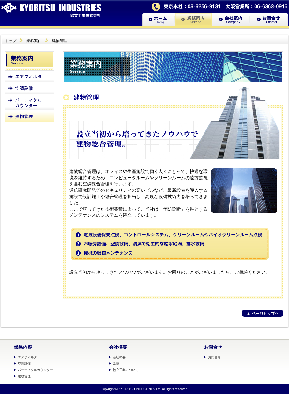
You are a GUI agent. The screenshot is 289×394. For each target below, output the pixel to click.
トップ (10, 41)
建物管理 (24, 376)
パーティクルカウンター (35, 370)
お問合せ (214, 357)
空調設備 (24, 363)
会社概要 (119, 357)
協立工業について (125, 370)
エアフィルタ (27, 357)
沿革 (116, 363)
